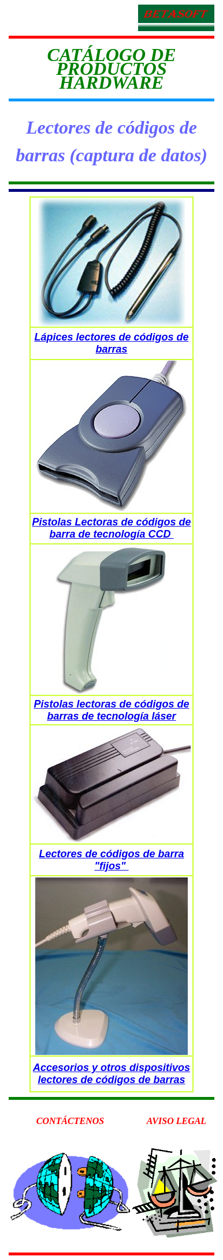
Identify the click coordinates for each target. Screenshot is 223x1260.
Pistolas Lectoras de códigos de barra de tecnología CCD (111, 528)
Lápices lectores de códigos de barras (111, 343)
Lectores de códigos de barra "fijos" (111, 860)
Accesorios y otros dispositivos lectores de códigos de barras (111, 1073)
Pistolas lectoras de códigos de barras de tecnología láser (111, 710)
